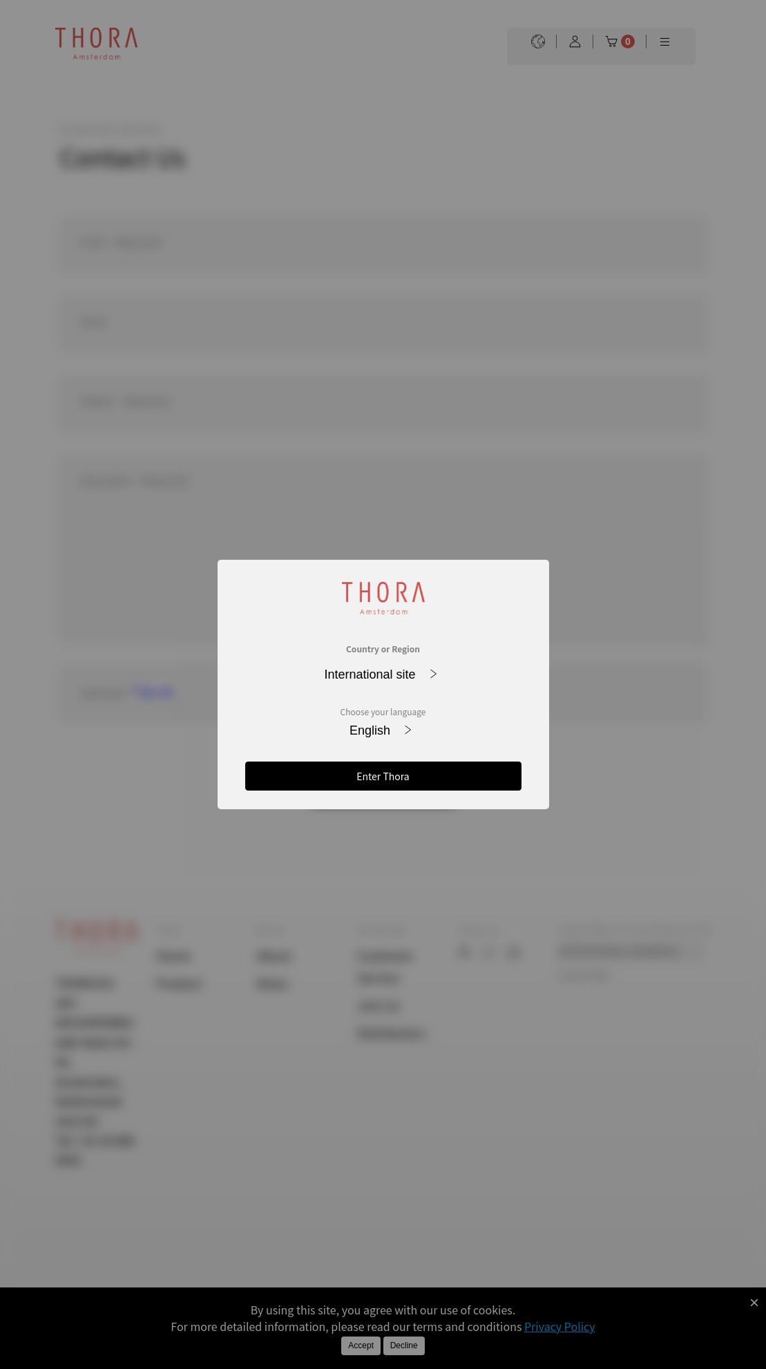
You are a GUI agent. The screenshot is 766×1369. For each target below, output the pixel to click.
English (381, 730)
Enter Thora (382, 776)
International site (380, 674)
